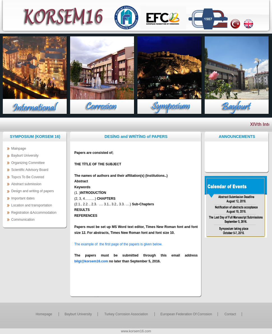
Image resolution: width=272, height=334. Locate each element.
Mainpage (18, 148)
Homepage (44, 314)
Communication (22, 220)
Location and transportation (31, 205)
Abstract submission (26, 184)
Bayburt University (24, 155)
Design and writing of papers (32, 191)
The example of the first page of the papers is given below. (118, 244)
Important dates (22, 198)
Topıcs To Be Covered (27, 177)
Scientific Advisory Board (29, 170)
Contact (230, 314)
